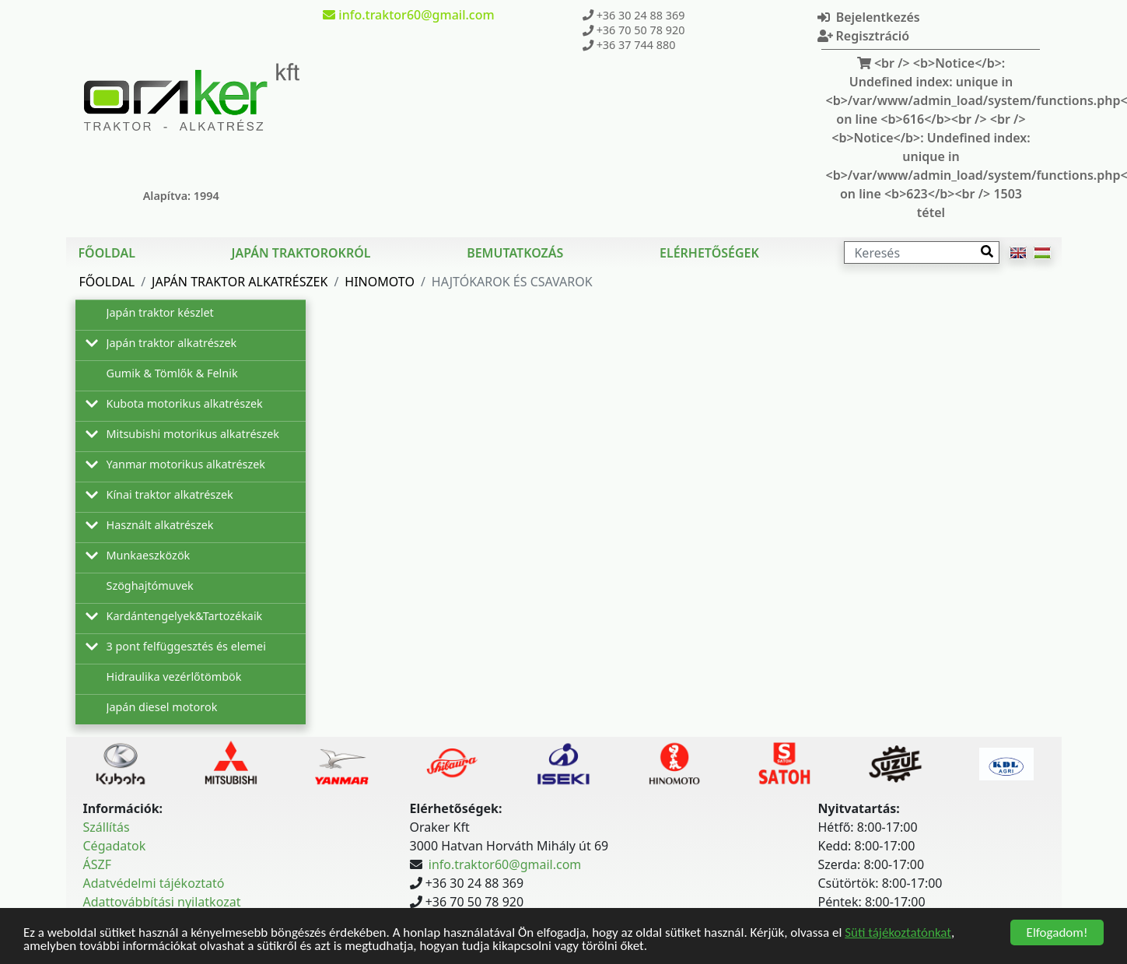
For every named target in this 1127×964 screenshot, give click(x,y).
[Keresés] (921, 252)
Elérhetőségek (709, 252)
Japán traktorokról (301, 252)
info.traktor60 (408, 14)
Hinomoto (380, 281)
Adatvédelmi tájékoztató (154, 883)
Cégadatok (114, 845)
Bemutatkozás (515, 252)
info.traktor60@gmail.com (505, 864)
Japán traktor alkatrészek (239, 281)
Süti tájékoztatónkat (898, 932)
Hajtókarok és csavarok (512, 281)
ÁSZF (97, 864)
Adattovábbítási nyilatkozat (162, 901)
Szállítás (106, 827)
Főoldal (107, 252)
